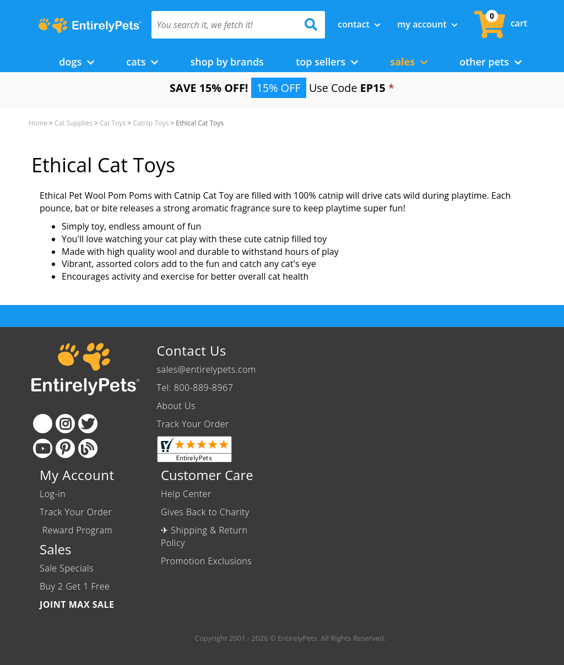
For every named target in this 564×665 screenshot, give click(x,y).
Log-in (53, 494)
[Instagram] (65, 423)
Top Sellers (327, 61)
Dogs (76, 61)
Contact (359, 24)
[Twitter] (87, 423)
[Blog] (87, 448)
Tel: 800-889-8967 (195, 387)
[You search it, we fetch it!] (225, 25)
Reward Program (77, 530)
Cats (142, 61)
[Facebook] (42, 423)
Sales (408, 61)
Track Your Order (193, 424)
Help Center (186, 494)
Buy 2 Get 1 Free (75, 586)
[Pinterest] (65, 448)
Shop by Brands (226, 61)
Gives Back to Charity (205, 512)
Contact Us (191, 350)
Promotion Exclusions (206, 561)
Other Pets (490, 61)
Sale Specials (67, 568)
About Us (176, 406)
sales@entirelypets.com (206, 369)
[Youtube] (42, 448)
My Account (427, 24)
